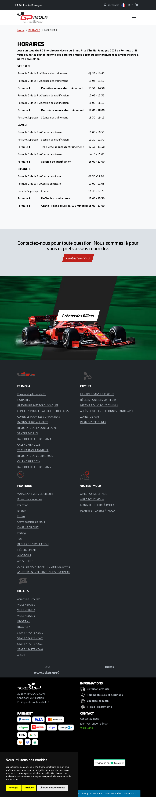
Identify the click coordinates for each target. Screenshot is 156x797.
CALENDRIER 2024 (28, 461)
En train (21, 510)
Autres (21, 655)
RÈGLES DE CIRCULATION (33, 544)
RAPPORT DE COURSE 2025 (34, 467)
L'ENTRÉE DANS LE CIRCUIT (97, 394)
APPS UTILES (25, 561)
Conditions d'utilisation (30, 698)
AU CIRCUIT (24, 555)
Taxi (19, 538)
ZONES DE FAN (89, 416)
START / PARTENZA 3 (30, 643)
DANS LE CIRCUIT (28, 527)
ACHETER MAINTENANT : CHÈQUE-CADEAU (43, 572)
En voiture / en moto (29, 499)
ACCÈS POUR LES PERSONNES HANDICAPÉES (107, 411)
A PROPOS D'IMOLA (92, 499)
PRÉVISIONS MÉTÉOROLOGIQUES (37, 405)
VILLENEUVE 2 (26, 610)
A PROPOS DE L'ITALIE (93, 493)
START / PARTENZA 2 (30, 638)
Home (20, 30)
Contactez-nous (78, 258)
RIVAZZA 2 (23, 627)
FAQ (47, 667)
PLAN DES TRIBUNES (93, 422)
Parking (21, 533)
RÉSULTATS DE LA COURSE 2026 (37, 427)
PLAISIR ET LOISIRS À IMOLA (97, 510)
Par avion (22, 505)
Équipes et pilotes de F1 (31, 394)
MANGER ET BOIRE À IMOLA (97, 505)
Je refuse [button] (29, 787)
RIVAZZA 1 (23, 621)
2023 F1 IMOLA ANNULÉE (33, 450)
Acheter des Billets (78, 315)
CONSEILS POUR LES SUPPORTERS (38, 416)
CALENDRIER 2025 (28, 444)
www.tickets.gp (46, 672)
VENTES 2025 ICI (27, 433)
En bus (21, 516)
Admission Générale (28, 599)
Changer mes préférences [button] (52, 787)
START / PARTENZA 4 (30, 649)
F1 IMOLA (34, 30)
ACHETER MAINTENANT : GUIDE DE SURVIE (43, 566)
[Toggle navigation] (134, 17)
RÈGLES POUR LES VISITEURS (98, 399)
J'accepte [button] (13, 787)
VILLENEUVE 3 (26, 615)
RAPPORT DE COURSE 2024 (34, 439)
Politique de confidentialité (33, 702)
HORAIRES (23, 399)
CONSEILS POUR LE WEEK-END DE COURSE (43, 411)
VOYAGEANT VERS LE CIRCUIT (35, 493)
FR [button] (126, 5)
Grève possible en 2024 (31, 521)
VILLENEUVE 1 (26, 604)
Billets (109, 667)
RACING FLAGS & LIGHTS (32, 422)
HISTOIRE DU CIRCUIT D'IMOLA (99, 405)
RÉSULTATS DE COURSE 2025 (35, 455)
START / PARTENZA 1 (30, 632)
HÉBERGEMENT (27, 549)
